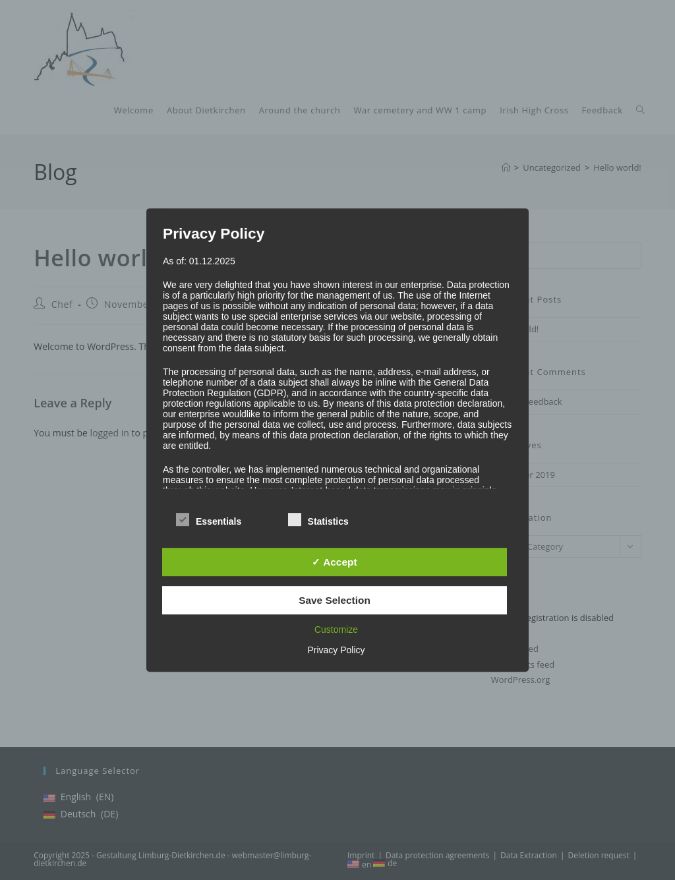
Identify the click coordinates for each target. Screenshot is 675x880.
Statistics (318, 519)
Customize (336, 629)
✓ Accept (334, 562)
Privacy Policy (336, 650)
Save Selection (334, 600)
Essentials (208, 519)
